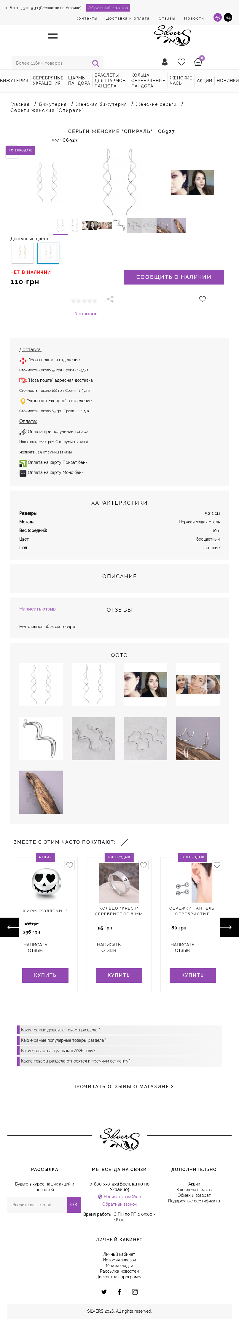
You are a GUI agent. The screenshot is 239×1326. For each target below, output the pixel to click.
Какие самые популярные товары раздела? (63, 1040)
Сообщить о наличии (174, 277)
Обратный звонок (108, 8)
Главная (20, 104)
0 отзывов (86, 314)
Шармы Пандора (79, 81)
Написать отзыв (37, 609)
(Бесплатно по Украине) (43, 8)
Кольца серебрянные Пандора (148, 80)
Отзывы (167, 18)
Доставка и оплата (128, 18)
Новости (194, 18)
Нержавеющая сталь (199, 522)
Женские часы (181, 81)
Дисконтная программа (119, 1276)
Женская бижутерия (101, 104)
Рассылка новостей (119, 1271)
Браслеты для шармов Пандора (110, 80)
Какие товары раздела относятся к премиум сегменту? (75, 1061)
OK (74, 1204)
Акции (194, 1184)
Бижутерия (14, 80)
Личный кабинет (119, 1254)
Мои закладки (119, 1265)
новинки (228, 80)
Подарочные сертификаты (194, 1201)
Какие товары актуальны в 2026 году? (58, 1050)
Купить (45, 975)
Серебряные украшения (48, 81)
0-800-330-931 (22, 8)
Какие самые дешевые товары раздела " (60, 1030)
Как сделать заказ (194, 1189)
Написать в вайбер (122, 1196)
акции (204, 80)
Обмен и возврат (194, 1195)
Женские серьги (156, 104)
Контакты (86, 18)
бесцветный (208, 539)
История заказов (119, 1260)
